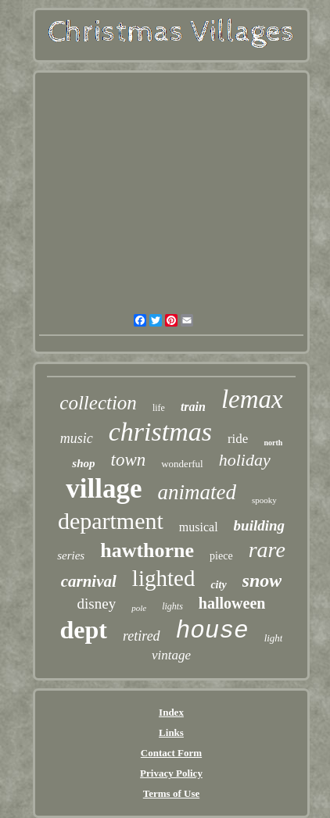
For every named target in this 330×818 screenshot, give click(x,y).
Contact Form (171, 753)
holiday (245, 460)
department (110, 521)
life (158, 407)
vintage (171, 655)
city (218, 585)
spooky (264, 500)
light (273, 638)
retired (141, 636)
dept (83, 630)
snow (262, 580)
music (76, 438)
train (193, 406)
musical (198, 527)
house (212, 631)
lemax (252, 399)
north (273, 442)
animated (196, 492)
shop (83, 463)
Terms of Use (171, 793)
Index (171, 712)
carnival (89, 581)
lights (172, 606)
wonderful (182, 464)
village (104, 488)
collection (98, 402)
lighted (163, 578)
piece (221, 556)
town (128, 460)
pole (138, 608)
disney (97, 603)
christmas (160, 431)
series (70, 555)
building (259, 525)
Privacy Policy (171, 773)
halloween (232, 603)
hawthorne (147, 550)
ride (238, 438)
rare (267, 550)
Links (171, 732)
